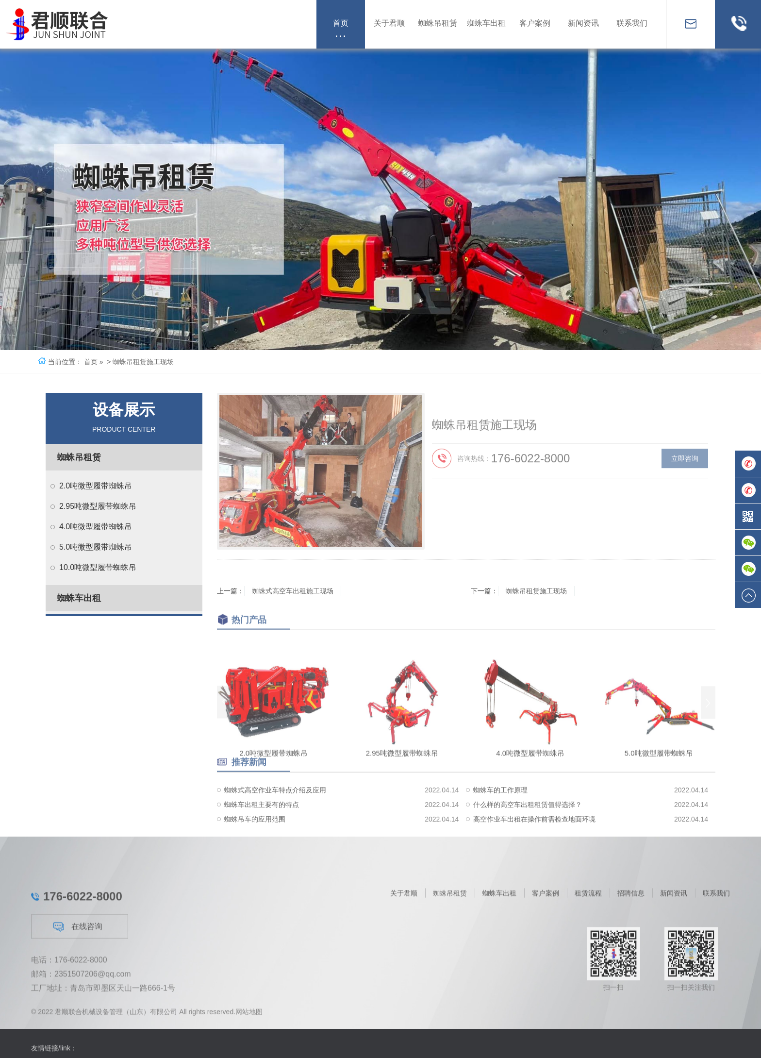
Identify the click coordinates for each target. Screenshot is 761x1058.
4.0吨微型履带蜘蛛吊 (95, 526)
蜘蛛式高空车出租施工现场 (292, 591)
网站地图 (249, 1018)
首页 (91, 362)
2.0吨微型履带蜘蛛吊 (95, 486)
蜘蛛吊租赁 (79, 457)
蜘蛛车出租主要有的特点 (261, 835)
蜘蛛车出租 (79, 598)
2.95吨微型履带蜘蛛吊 (97, 506)
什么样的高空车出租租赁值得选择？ (527, 835)
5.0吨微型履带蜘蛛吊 (95, 547)
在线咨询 (77, 1008)
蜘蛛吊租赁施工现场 (536, 591)
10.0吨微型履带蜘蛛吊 (97, 567)
